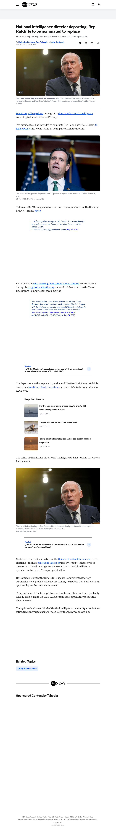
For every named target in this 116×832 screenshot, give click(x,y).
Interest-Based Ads (25, 822)
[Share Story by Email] (90, 45)
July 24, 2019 (69, 317)
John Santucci (57, 44)
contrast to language (49, 565)
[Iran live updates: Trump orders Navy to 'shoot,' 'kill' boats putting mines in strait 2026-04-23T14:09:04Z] (58, 413)
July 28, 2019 (72, 232)
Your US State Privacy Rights (58, 820)
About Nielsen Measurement (43, 822)
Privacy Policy (42, 820)
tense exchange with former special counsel (55, 285)
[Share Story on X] (84, 45)
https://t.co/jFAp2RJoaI (41, 315)
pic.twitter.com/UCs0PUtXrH (63, 315)
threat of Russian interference (74, 561)
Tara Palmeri (41, 44)
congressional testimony (40, 289)
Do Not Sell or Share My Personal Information (80, 822)
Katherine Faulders (26, 44)
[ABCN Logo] (29, 5)
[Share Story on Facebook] (77, 45)
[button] (17, 4)
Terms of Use (58, 822)
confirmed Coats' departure (44, 389)
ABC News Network (29, 820)
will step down (35, 115)
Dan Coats (21, 115)
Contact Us (58, 825)
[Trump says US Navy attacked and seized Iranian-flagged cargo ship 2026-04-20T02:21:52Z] (58, 446)
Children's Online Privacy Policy (81, 820)
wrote (38, 212)
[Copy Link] (97, 45)
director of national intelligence (75, 115)
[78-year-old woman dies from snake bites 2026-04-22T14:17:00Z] (58, 429)
